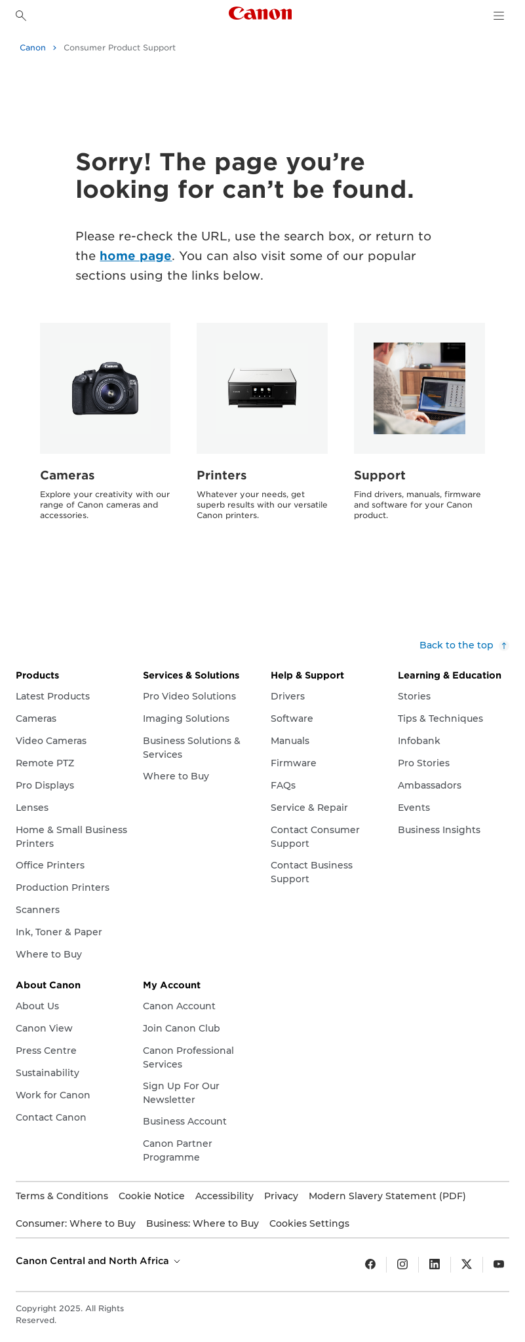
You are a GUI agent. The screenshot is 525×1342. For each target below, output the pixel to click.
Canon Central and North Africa (99, 1261)
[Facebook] (370, 1264)
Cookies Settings (309, 1223)
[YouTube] (498, 1264)
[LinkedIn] (434, 1264)
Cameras (67, 475)
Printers (222, 475)
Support (380, 475)
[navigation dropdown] (498, 15)
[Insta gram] (402, 1264)
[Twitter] (466, 1264)
